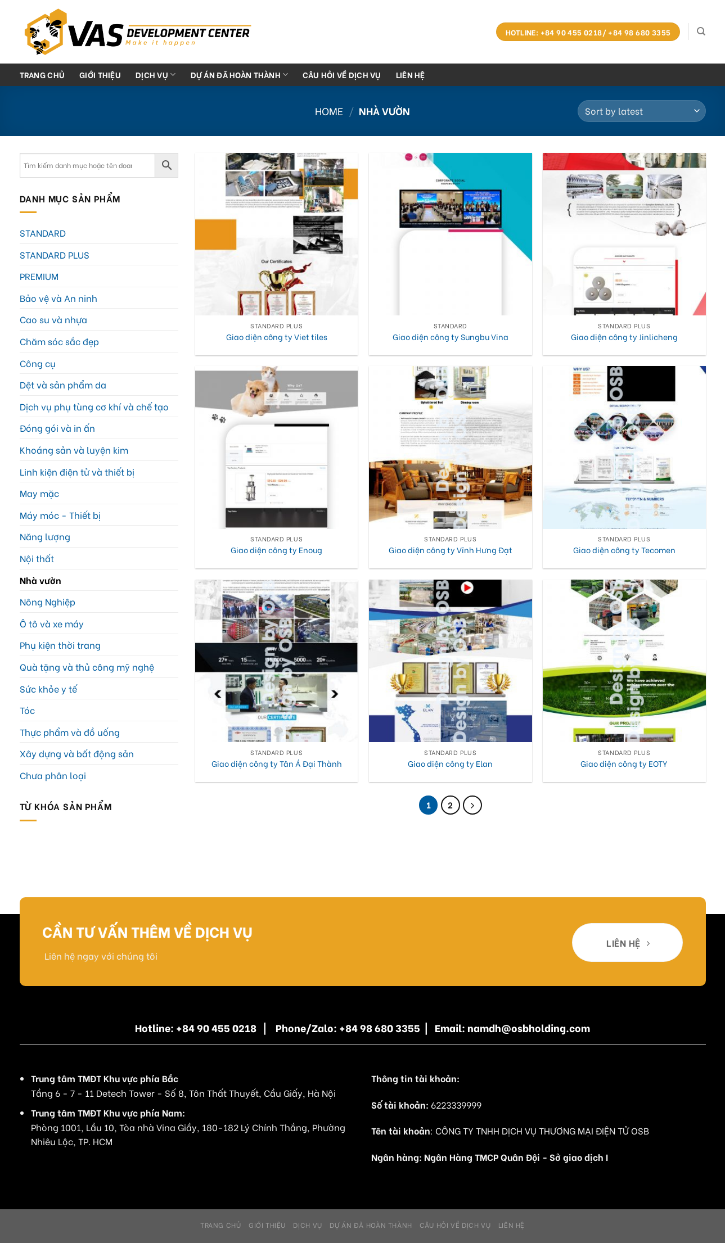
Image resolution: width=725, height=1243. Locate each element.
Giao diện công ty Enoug (276, 550)
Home (329, 110)
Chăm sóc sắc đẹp (59, 341)
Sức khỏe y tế (48, 688)
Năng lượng (45, 536)
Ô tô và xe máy (52, 623)
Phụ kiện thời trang (60, 644)
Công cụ (38, 362)
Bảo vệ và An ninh (58, 297)
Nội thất (37, 558)
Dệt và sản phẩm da (63, 384)
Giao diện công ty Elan (450, 763)
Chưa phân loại (53, 775)
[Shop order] (641, 111)
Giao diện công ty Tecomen (624, 550)
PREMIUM (39, 275)
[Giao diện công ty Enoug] (276, 447)
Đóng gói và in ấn (57, 427)
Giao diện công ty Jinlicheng (624, 337)
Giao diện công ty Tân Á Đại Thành (276, 763)
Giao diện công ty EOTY (624, 763)
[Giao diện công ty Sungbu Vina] (450, 234)
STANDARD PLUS (54, 254)
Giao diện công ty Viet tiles (276, 337)
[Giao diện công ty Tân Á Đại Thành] (276, 661)
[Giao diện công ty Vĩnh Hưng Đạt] (450, 447)
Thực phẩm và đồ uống (70, 731)
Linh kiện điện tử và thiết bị (77, 471)
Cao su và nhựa (53, 319)
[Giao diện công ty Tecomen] (624, 447)
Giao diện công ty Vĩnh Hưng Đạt (450, 550)
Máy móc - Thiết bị (60, 514)
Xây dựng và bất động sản (77, 753)
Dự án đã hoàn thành (240, 74)
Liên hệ (410, 74)
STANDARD (43, 232)
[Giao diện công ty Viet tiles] (276, 234)
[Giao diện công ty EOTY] (624, 661)
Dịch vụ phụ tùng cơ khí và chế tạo (94, 406)
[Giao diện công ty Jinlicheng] (624, 234)
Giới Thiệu (100, 74)
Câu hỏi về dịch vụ (342, 74)
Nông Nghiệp (47, 601)
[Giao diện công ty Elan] (450, 661)
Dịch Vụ (156, 74)
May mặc (39, 492)
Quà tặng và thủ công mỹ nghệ (87, 666)
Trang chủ (42, 74)
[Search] (701, 31)
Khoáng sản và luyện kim (74, 449)
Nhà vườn (40, 579)
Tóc (27, 709)
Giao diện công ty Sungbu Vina (450, 337)
